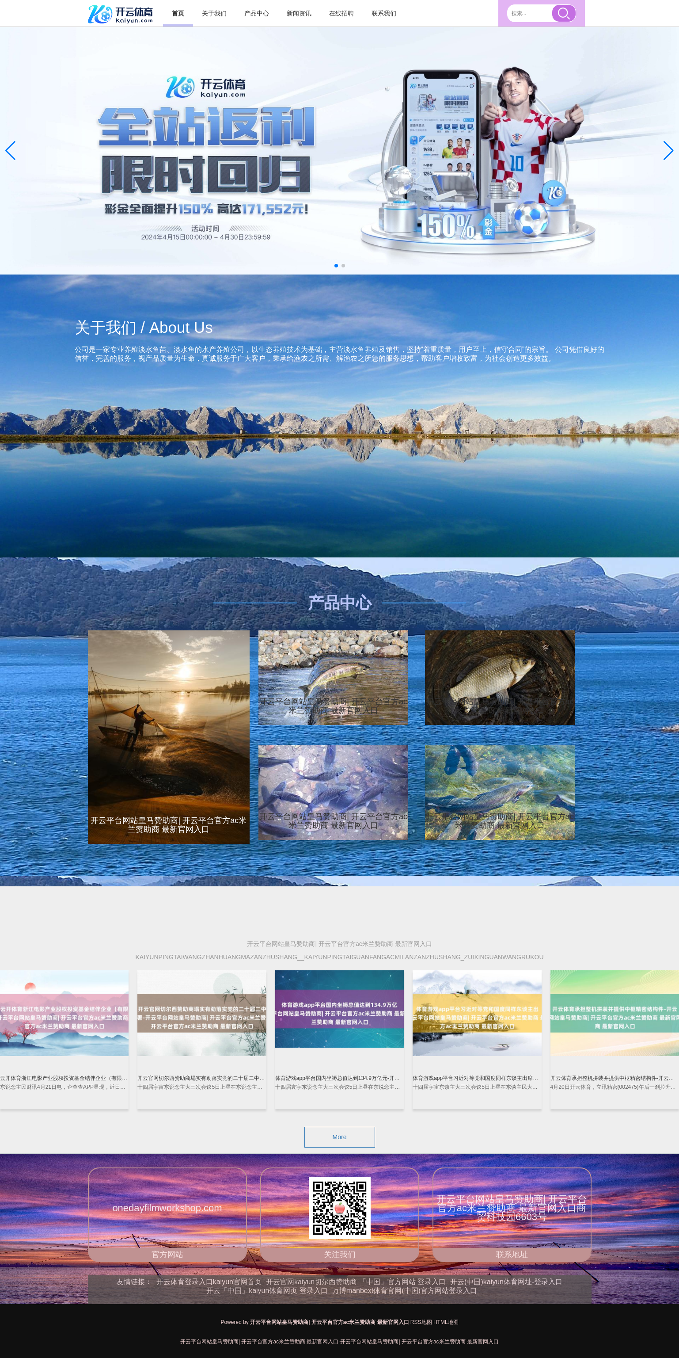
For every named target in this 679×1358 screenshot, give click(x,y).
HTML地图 (446, 1322)
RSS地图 (421, 1322)
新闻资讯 (299, 13)
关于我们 (214, 13)
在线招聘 (341, 13)
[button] (669, 150)
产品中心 (256, 13)
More (340, 1137)
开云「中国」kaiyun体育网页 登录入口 (267, 1290)
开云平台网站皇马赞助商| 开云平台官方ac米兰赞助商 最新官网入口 (333, 706)
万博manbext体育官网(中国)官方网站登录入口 (404, 1290)
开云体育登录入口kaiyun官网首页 (209, 1282)
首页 (178, 13)
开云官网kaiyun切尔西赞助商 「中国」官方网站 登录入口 (356, 1282)
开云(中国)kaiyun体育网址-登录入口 (506, 1282)
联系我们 (384, 13)
